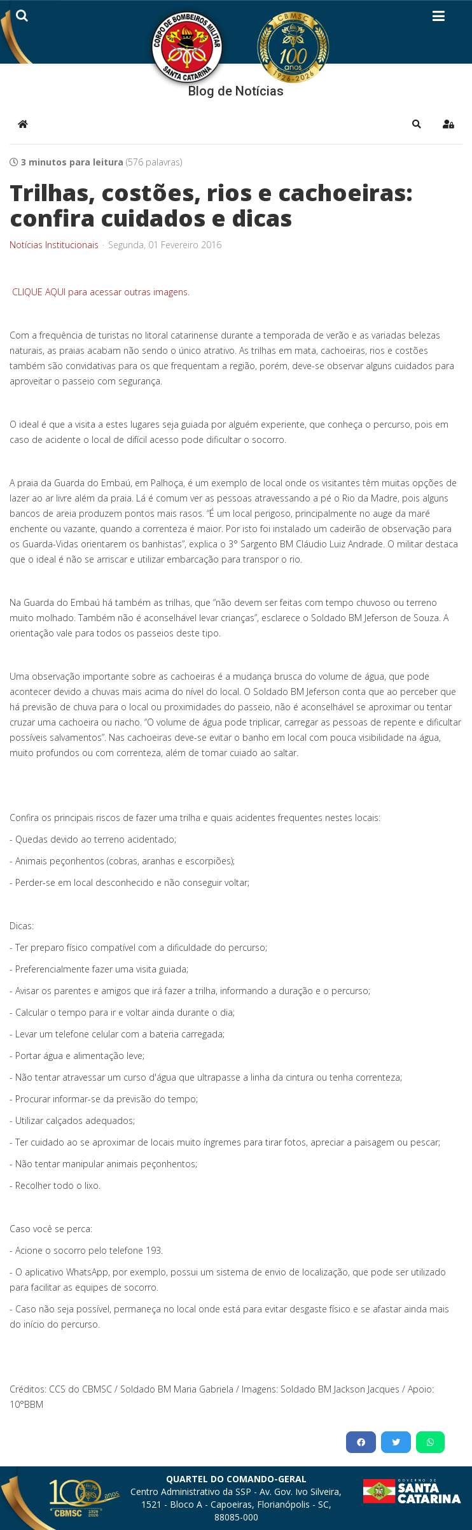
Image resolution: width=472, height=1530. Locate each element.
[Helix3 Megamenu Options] (438, 18)
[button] (416, 124)
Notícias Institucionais (54, 245)
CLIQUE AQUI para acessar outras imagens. (100, 292)
